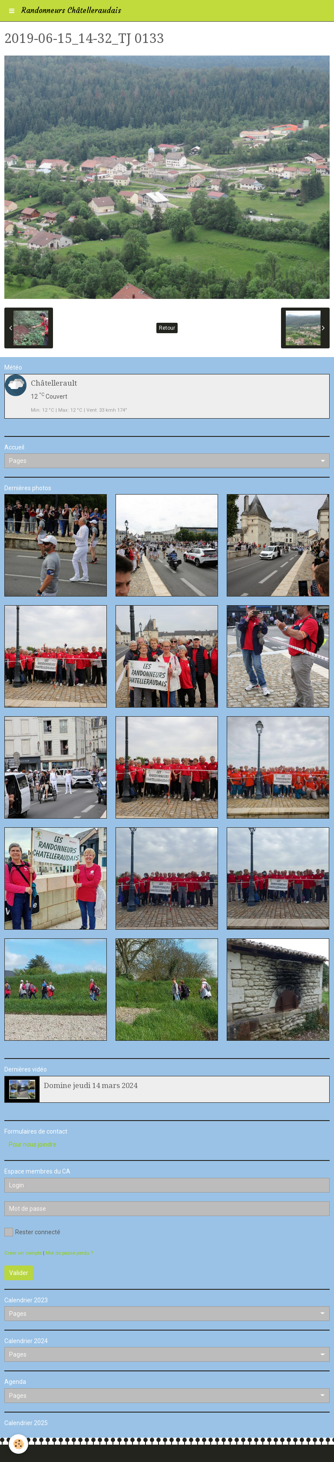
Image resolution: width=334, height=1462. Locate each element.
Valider (18, 1272)
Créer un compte (23, 1253)
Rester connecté (32, 1232)
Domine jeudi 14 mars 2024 (90, 1085)
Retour (167, 328)
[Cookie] (18, 1444)
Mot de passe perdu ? (69, 1253)
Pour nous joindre (32, 1144)
